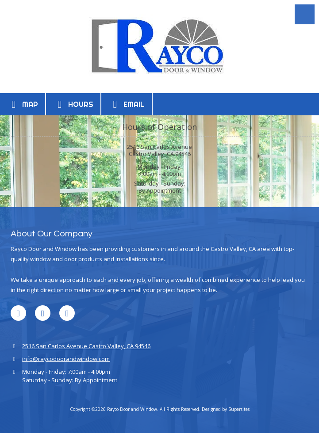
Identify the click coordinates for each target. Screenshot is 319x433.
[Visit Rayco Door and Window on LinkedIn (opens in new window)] (18, 313)
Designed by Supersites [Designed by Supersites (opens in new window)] (226, 409)
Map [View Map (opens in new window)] (22, 104)
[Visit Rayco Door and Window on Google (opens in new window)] (42, 313)
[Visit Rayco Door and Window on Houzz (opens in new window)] (67, 313)
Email (126, 104)
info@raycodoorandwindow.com (66, 359)
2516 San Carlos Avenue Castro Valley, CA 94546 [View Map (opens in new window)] (86, 346)
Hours (73, 104)
